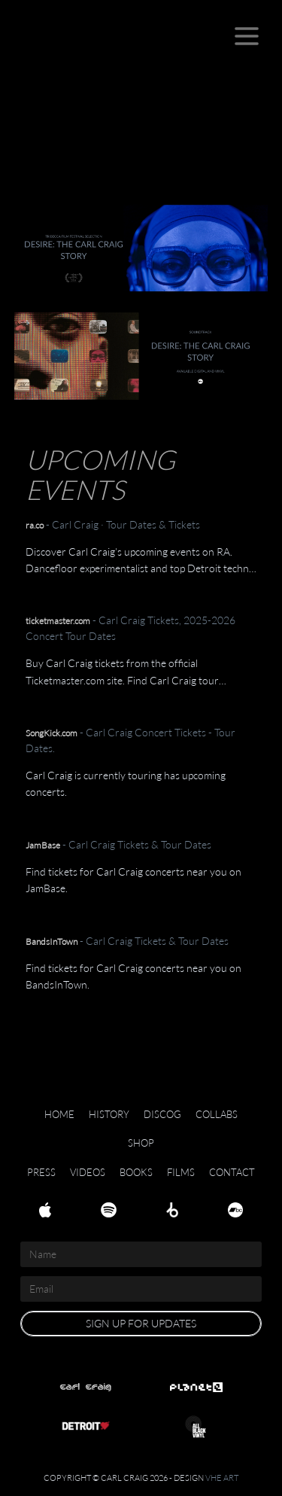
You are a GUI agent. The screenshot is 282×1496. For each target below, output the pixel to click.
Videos (87, 1172)
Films (181, 1172)
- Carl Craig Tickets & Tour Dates (118, 844)
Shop (141, 1143)
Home (59, 1114)
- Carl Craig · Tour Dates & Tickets (113, 524)
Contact (232, 1172)
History (109, 1114)
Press (41, 1172)
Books (136, 1172)
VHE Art (221, 1477)
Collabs (217, 1114)
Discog (162, 1114)
